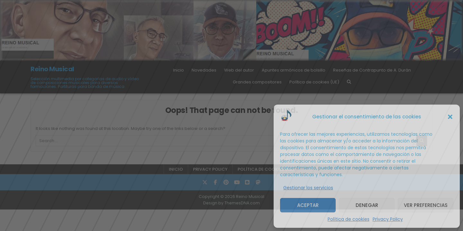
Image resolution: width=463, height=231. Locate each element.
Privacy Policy (388, 219)
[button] (450, 117)
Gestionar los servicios (308, 187)
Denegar (367, 205)
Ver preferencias (426, 205)
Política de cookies (348, 219)
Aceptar (308, 205)
